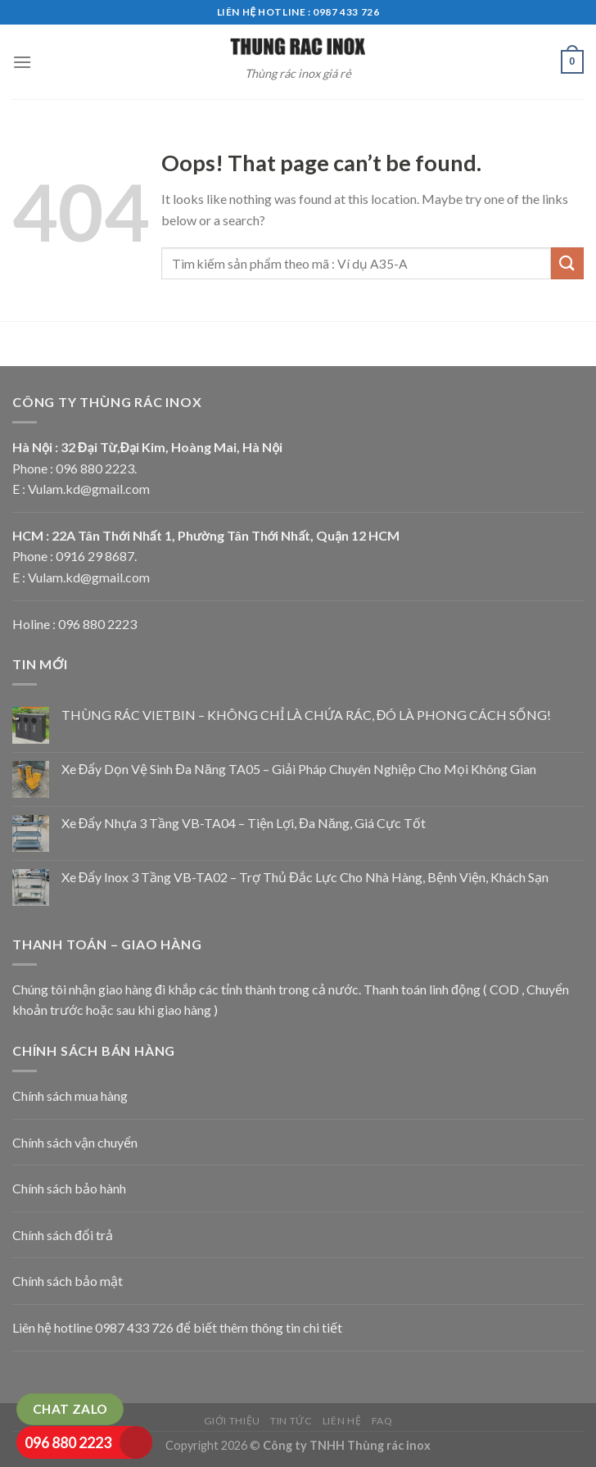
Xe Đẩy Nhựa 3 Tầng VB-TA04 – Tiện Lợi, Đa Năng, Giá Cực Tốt (243, 823)
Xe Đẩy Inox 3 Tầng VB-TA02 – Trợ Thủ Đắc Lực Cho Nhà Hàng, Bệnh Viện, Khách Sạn (305, 877)
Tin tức (291, 1421)
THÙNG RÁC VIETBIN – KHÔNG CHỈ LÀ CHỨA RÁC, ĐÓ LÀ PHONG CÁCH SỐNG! (306, 714)
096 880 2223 (68, 1442)
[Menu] (22, 62)
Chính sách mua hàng (70, 1095)
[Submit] (567, 263)
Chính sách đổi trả (62, 1235)
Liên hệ (342, 1421)
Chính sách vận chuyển (75, 1142)
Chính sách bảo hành (69, 1188)
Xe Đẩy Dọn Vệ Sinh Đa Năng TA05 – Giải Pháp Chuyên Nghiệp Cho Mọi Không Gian (298, 769)
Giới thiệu (232, 1421)
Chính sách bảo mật (67, 1280)
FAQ (382, 1421)
